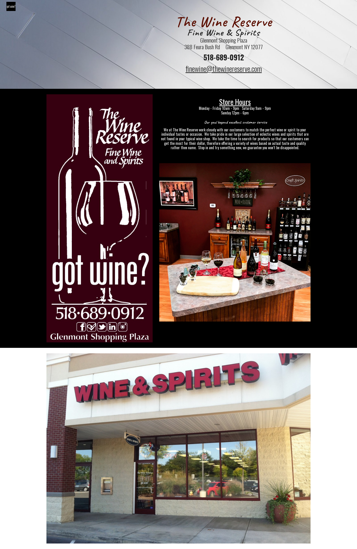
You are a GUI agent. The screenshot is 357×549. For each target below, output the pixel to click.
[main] (224, 44)
